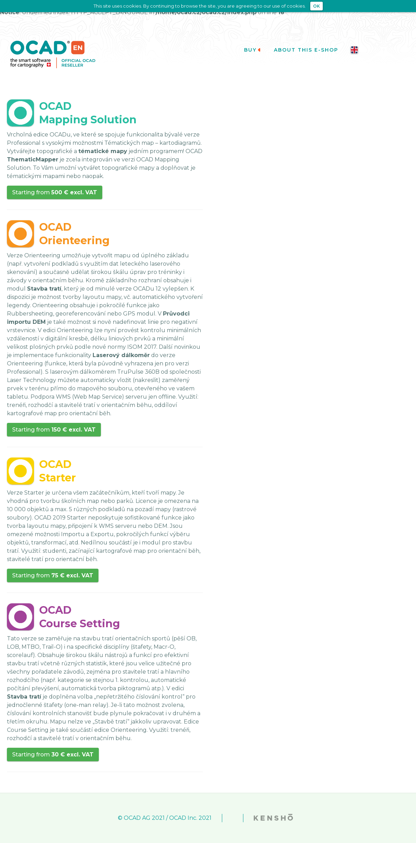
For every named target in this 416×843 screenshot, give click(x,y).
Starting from (54, 192)
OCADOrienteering (74, 234)
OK (316, 6)
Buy (252, 50)
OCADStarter (57, 471)
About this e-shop (306, 50)
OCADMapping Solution (88, 113)
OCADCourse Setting (79, 617)
